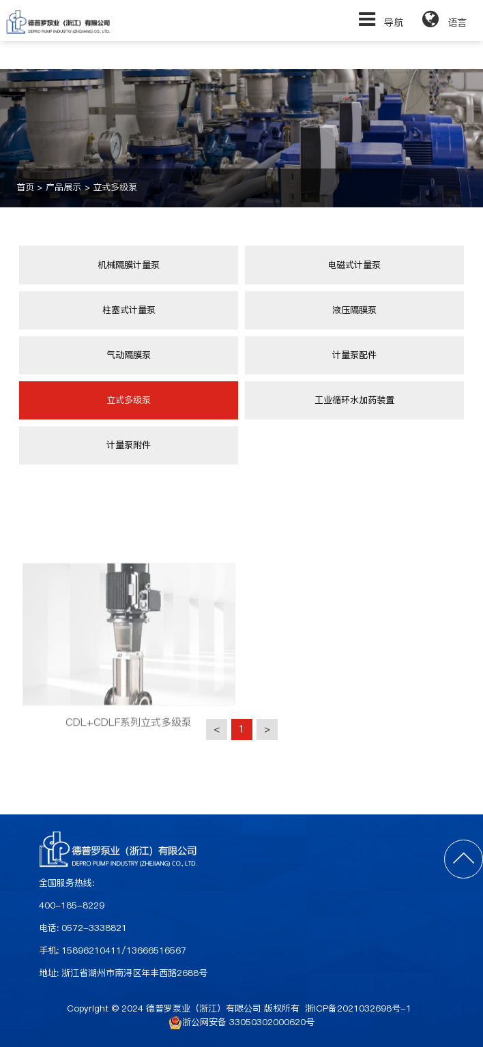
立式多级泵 (115, 187)
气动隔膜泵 (128, 355)
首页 (25, 187)
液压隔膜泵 (354, 310)
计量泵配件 (354, 355)
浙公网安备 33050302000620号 (241, 1022)
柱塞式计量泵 (129, 310)
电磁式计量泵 (354, 265)
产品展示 (63, 187)
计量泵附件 (128, 445)
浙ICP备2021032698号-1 (358, 1008)
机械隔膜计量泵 (129, 265)
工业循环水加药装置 (354, 400)
